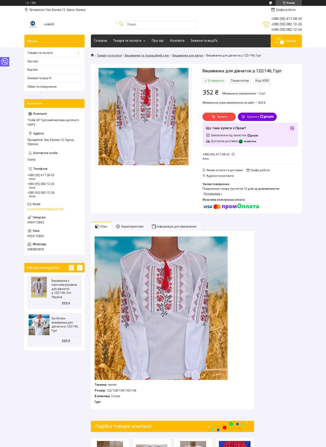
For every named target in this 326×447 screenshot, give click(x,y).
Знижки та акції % (39, 78)
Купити (222, 116)
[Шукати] (121, 24)
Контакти (177, 41)
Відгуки (32, 69)
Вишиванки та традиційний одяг (147, 55)
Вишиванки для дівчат (187, 55)
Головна (100, 41)
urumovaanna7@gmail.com (45, 209)
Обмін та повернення (42, 86)
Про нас (158, 41)
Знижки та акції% (204, 41)
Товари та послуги (127, 41)
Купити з (260, 117)
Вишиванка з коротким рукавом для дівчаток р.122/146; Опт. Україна (64, 289)
